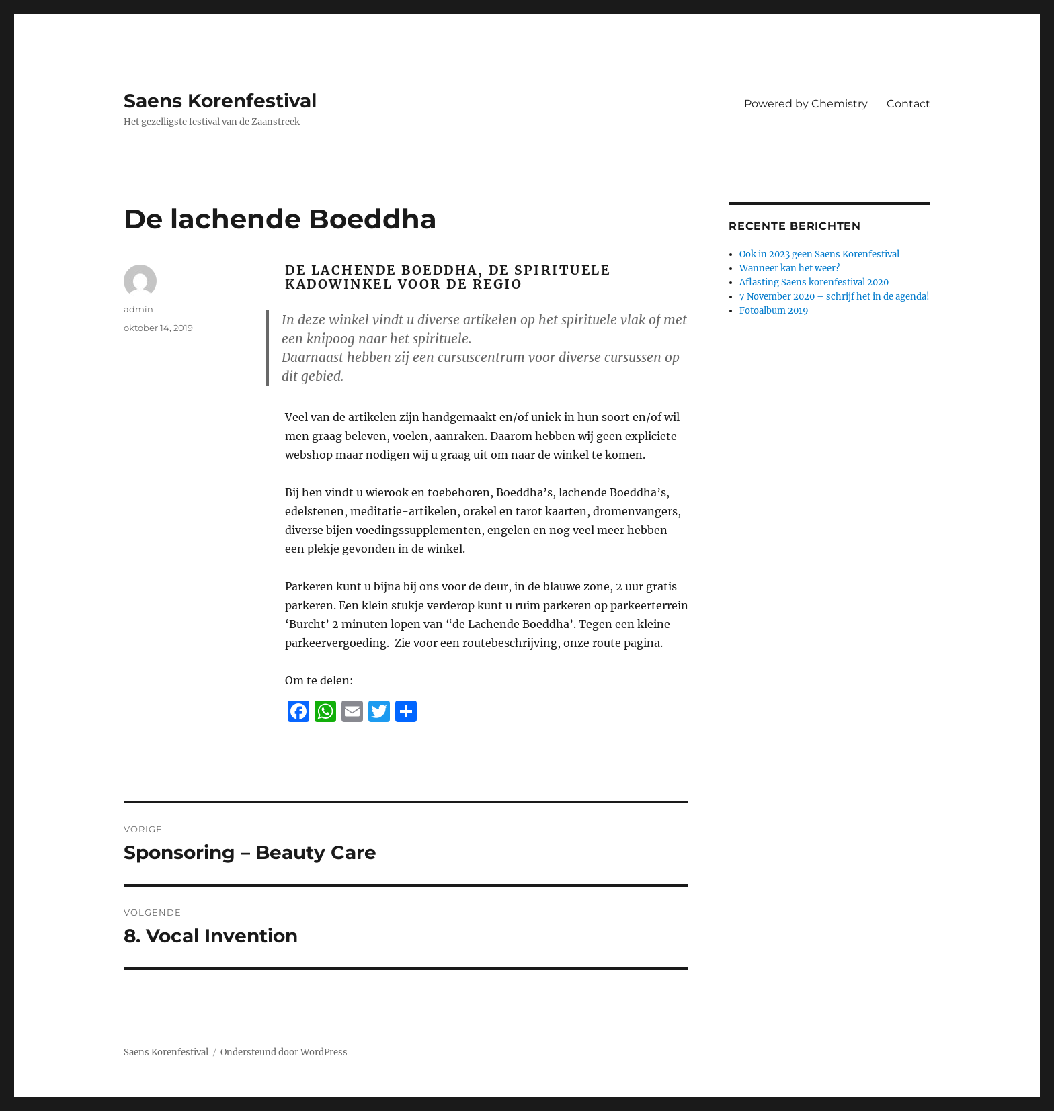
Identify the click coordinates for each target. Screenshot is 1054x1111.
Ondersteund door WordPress (284, 1052)
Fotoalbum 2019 (774, 310)
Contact (908, 103)
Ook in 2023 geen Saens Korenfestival (819, 254)
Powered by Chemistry (806, 103)
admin (138, 309)
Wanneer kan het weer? (789, 268)
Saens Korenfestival (220, 100)
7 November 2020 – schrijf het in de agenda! (834, 296)
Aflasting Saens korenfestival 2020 (814, 282)
